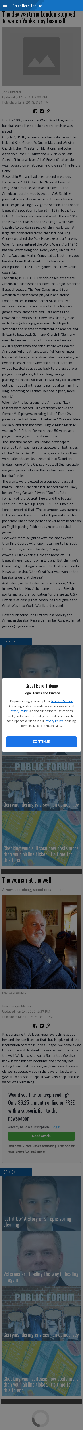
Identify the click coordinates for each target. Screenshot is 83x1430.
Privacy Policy (18, 710)
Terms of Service (62, 701)
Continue (41, 741)
